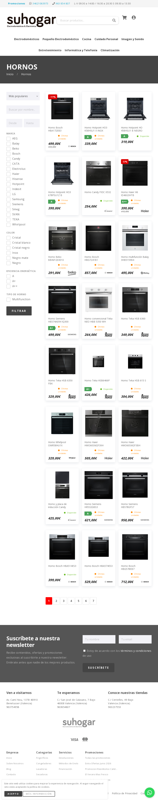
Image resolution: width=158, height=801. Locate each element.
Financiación (65, 769)
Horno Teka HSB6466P (97, 380)
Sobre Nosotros (15, 763)
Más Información (39, 793)
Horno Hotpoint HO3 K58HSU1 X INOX (95, 129)
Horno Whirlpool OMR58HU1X (57, 444)
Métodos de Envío (68, 763)
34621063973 (40, 3)
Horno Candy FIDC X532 (97, 192)
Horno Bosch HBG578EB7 (128, 567)
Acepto (13, 793)
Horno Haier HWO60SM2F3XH (93, 444)
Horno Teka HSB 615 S (133, 380)
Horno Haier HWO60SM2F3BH (130, 444)
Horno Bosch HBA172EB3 (55, 129)
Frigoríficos (42, 758)
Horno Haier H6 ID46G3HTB (129, 194)
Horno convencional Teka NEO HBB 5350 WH (98, 320)
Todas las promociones (97, 758)
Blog (8, 769)
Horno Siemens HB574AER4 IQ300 (58, 320)
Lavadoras (41, 769)
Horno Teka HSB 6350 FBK (60, 382)
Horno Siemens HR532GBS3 (92, 505)
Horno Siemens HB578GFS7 (129, 505)
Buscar (114, 20)
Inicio (10, 74)
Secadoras (42, 774)
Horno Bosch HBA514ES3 (62, 565)
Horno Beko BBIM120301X (56, 258)
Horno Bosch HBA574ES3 (98, 565)
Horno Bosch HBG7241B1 (91, 258)
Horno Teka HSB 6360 (133, 318)
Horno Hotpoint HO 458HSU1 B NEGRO (131, 129)
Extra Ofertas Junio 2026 (98, 763)
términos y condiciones (136, 651)
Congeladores (43, 763)
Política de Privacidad (124, 793)
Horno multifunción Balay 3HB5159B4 (135, 258)
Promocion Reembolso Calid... (101, 769)
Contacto (11, 774)
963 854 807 (63, 3)
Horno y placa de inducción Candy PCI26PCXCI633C (57, 507)
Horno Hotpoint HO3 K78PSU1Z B (59, 194)
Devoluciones (66, 758)
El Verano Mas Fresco (96, 774)
